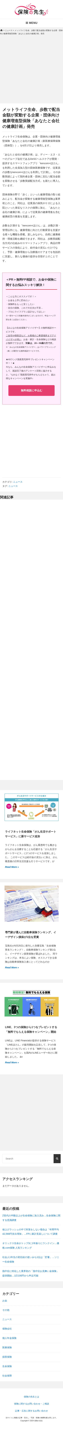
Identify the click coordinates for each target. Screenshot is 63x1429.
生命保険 (7, 1366)
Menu (31, 22)
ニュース (18, 481)
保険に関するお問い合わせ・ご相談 (31, 1403)
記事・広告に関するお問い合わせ (31, 1411)
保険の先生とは (31, 1396)
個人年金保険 (9, 1338)
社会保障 (7, 1375)
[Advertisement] (31, 71)
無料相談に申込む (31, 390)
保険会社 (7, 1328)
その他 (5, 1310)
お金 (4, 1300)
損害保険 (7, 1356)
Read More (11, 866)
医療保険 (7, 1347)
